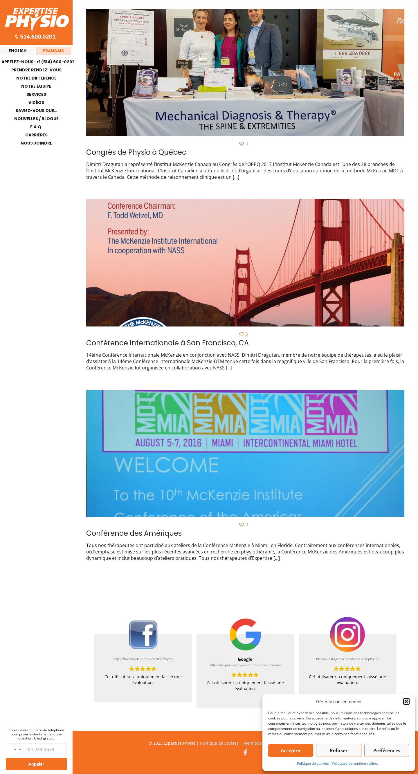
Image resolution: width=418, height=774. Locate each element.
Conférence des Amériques (134, 533)
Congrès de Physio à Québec (136, 152)
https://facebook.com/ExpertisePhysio (143, 658)
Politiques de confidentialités (355, 763)
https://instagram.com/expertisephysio (347, 658)
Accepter (291, 750)
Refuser (338, 750)
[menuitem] (17, 51)
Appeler (36, 764)
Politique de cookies (313, 763)
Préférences (386, 750)
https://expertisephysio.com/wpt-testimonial (245, 665)
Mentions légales (259, 743)
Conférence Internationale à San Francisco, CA (167, 343)
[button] (406, 701)
